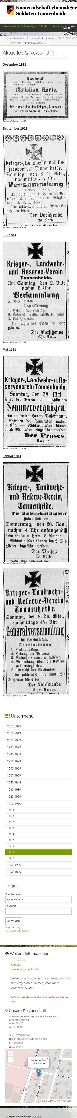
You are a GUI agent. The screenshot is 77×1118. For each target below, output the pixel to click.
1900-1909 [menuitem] (14, 865)
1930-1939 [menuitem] (14, 789)
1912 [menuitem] (11, 846)
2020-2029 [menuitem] (14, 726)
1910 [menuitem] (11, 858)
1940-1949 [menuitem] (14, 782)
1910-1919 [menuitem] (14, 803)
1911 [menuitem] (11, 852)
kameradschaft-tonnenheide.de (29, 1038)
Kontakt (16, 964)
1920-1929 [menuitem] (14, 796)
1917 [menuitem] (11, 816)
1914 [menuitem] (11, 834)
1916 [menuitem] (11, 822)
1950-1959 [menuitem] (14, 775)
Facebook (17, 1043)
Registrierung (12, 927)
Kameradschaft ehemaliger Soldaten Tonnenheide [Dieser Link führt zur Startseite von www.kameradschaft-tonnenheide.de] (34, 26)
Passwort (10, 906)
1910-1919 (67, 38)
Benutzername (13, 894)
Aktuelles (51, 38)
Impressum (18, 960)
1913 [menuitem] (11, 840)
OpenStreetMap (62, 1100)
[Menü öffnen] (69, 28)
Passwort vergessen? (17, 931)
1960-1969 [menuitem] (14, 768)
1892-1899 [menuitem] (14, 872)
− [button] (10, 1059)
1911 (15, 43)
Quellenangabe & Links (25, 969)
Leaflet (46, 1100)
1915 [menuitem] (11, 828)
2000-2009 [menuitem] (14, 740)
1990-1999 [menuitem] (14, 747)
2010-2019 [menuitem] (14, 733)
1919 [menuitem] (11, 810)
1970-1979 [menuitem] (14, 761)
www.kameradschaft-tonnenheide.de (26, 38)
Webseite (17, 1047)
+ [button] (10, 1053)
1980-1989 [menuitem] (14, 754)
